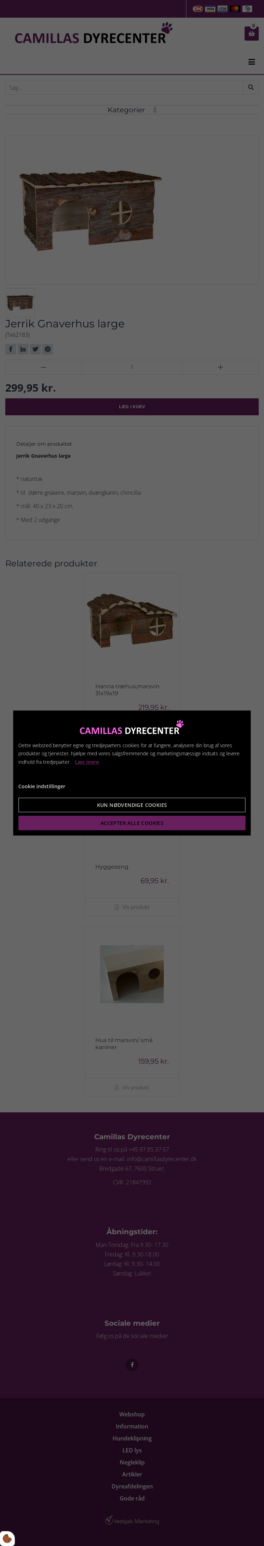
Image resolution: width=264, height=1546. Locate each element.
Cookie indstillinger (41, 786)
